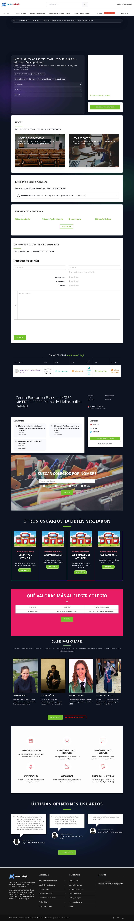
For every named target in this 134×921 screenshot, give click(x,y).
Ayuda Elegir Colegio (83, 13)
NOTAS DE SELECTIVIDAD (31, 138)
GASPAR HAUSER (53, 554)
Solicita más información (105, 107)
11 (74, 277)
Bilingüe (85, 486)
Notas (68, 13)
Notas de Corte (89, 371)
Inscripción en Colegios (47, 885)
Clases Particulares (37, 13)
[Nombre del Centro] (67, 481)
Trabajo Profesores (56, 13)
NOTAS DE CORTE (81, 138)
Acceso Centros (74, 881)
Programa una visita (105, 443)
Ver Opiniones (67, 852)
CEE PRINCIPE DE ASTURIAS (80, 556)
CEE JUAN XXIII (108, 554)
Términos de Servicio (62, 918)
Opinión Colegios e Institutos (103, 751)
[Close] (116, 195)
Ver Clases (55, 717)
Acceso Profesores (75, 893)
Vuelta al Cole (101, 371)
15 (76, 277)
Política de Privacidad (44, 918)
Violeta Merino (76, 695)
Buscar (6, 13)
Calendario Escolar (38, 74)
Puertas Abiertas (44, 79)
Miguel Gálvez (48, 695)
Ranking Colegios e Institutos (67, 751)
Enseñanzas (60, 79)
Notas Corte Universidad (47, 898)
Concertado (60, 486)
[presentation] (29, 328)
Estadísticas (67, 776)
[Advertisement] (67, 38)
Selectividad (77, 371)
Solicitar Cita (81, 195)
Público (47, 486)
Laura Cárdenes (104, 695)
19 (78, 277)
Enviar (19, 338)
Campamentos (20, 13)
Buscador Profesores (76, 889)
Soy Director (66, 226)
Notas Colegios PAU (45, 893)
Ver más (24, 570)
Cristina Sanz (20, 695)
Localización (20, 79)
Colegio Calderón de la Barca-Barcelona (110, 832)
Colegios (107, 13)
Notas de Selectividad (103, 776)
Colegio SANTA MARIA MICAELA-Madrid (33, 843)
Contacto (124, 13)
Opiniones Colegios (75, 902)
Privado (73, 486)
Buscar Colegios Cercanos (101, 95)
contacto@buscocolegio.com (113, 884)
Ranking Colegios (75, 898)
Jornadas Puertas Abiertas (48, 881)
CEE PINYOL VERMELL (25, 556)
